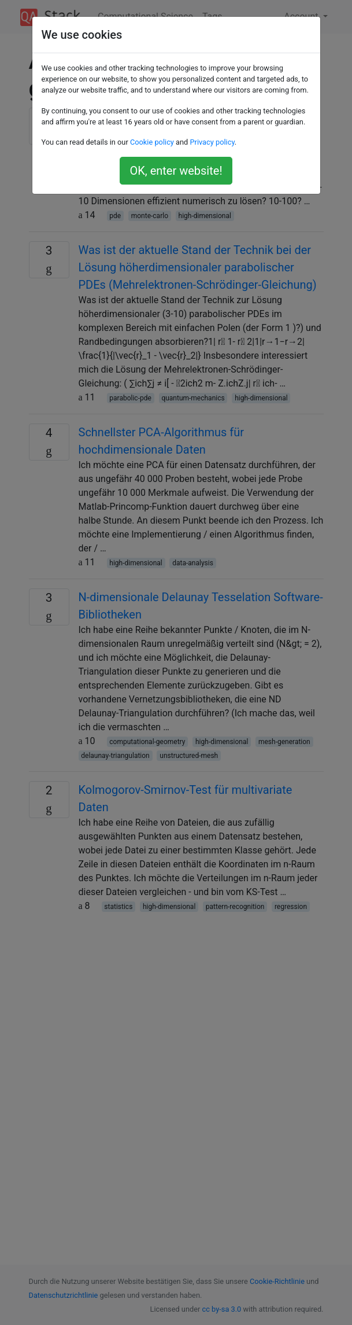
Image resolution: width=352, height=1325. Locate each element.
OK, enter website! (175, 171)
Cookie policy (152, 142)
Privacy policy (212, 142)
